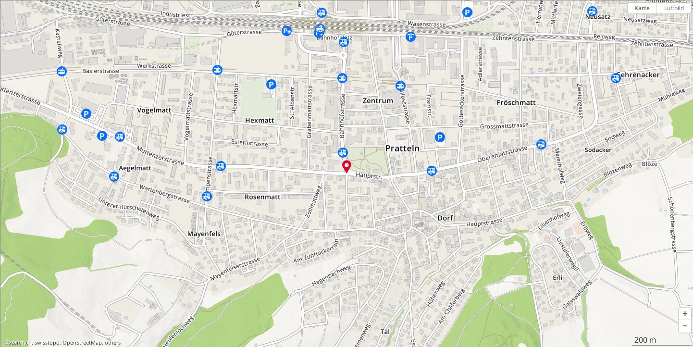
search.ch (20, 342)
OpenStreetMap (82, 342)
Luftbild (674, 8)
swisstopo (47, 342)
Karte (642, 8)
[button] (685, 314)
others (113, 342)
